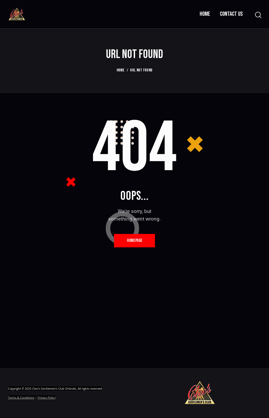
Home (121, 70)
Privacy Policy (47, 398)
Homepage (134, 240)
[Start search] (258, 15)
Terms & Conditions (21, 398)
